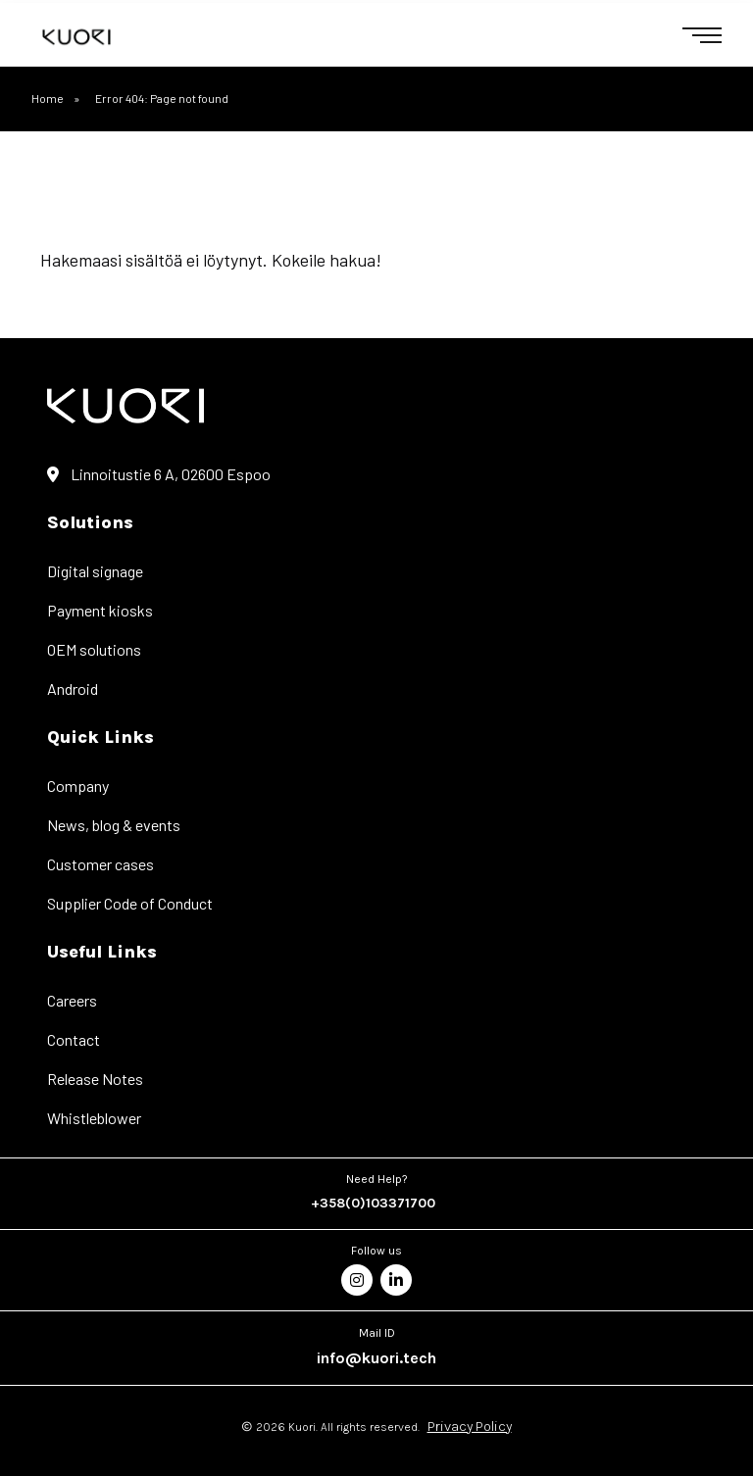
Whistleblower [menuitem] (94, 1117)
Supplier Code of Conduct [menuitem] (130, 903)
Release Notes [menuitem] (95, 1078)
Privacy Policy (469, 1426)
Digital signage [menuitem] (95, 571)
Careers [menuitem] (72, 1000)
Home (47, 98)
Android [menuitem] (72, 688)
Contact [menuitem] (73, 1039)
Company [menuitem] (78, 785)
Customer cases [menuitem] (100, 864)
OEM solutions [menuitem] (94, 649)
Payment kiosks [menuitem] (100, 610)
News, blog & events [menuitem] (113, 824)
